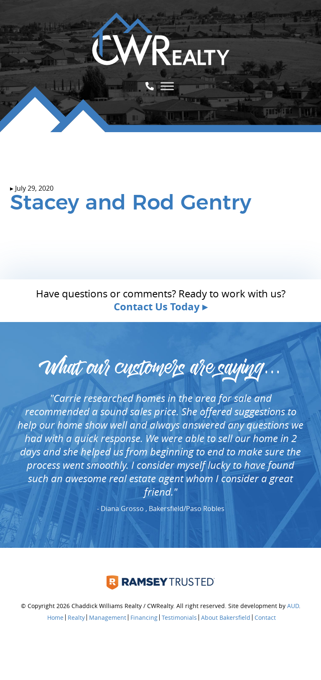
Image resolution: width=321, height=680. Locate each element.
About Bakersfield (225, 617)
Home (55, 617)
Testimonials (179, 617)
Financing (144, 617)
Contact (265, 617)
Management (107, 617)
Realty (76, 617)
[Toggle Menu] (167, 86)
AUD (293, 606)
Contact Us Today (157, 306)
